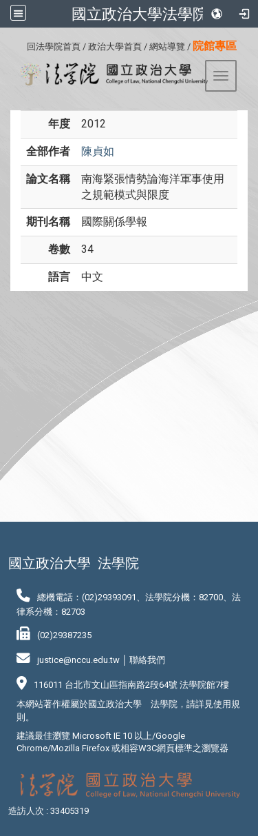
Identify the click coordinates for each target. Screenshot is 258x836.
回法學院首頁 (53, 46)
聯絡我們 (147, 660)
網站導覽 (167, 46)
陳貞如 (97, 151)
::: (22, 44)
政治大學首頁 (115, 46)
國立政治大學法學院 (140, 14)
